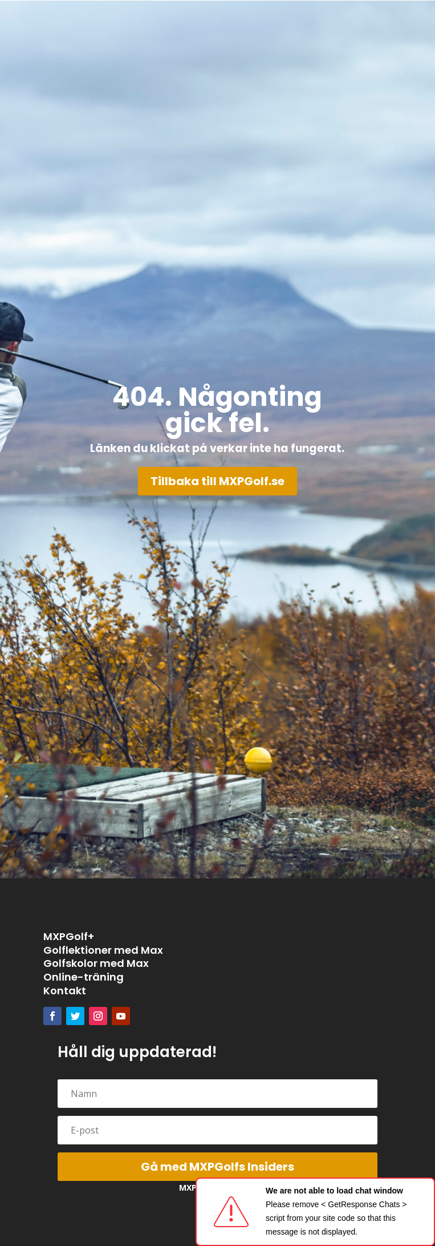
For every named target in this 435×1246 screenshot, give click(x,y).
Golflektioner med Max (103, 950)
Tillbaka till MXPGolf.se (217, 481)
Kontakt (64, 990)
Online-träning (83, 977)
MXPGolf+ (68, 936)
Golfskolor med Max (96, 963)
